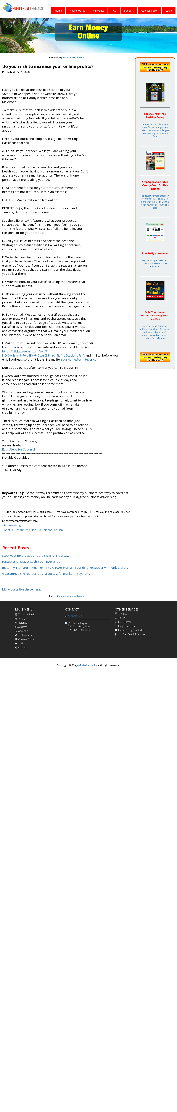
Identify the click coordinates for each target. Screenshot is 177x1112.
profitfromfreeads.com (72, 57)
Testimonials (25, 635)
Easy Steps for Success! (18, 449)
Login (21, 643)
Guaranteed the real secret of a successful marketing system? (46, 574)
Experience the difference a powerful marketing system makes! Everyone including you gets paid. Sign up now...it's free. (155, 130)
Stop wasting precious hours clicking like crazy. (35, 556)
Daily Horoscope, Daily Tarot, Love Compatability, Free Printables (154, 263)
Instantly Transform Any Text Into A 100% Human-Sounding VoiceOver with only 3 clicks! (65, 568)
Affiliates (22, 627)
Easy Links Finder (127, 626)
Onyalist (122, 613)
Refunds (22, 622)
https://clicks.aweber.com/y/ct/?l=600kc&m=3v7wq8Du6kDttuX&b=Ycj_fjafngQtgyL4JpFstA (43, 353)
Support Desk (75, 616)
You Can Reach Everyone (131, 634)
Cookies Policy (26, 639)
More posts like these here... (22, 589)
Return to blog (12, 525)
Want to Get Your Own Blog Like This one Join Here (34, 530)
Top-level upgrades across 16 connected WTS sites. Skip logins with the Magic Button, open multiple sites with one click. (155, 201)
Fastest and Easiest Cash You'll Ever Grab (31, 562)
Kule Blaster (124, 622)
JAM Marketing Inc (86, 665)
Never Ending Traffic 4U (130, 630)
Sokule (121, 618)
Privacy (22, 618)
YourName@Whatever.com (80, 359)
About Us (23, 631)
